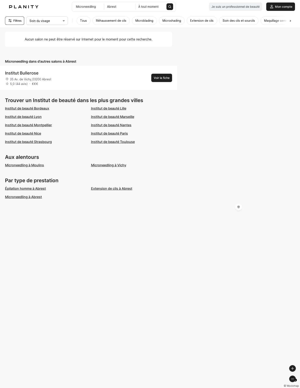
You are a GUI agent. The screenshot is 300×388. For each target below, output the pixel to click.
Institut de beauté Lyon (23, 117)
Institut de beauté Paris (109, 133)
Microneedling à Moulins (24, 165)
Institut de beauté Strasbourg (28, 142)
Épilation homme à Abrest (25, 188)
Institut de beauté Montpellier (28, 125)
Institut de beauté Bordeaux (27, 108)
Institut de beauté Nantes (111, 125)
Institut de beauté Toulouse (113, 142)
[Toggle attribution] (295, 384)
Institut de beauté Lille (108, 108)
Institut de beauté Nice (23, 133)
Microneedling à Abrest (23, 197)
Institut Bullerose (22, 73)
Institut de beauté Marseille (112, 117)
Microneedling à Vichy (108, 165)
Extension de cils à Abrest (111, 188)
